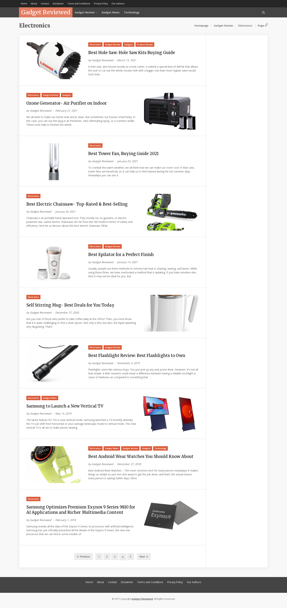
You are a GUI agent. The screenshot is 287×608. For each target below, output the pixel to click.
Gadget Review (223, 25)
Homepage (201, 25)
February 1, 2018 (65, 523)
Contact (45, 3)
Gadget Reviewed (45, 12)
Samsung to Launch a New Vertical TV (65, 408)
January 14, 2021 (127, 263)
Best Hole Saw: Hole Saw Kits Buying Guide (132, 53)
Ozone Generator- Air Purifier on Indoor (68, 103)
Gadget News (111, 12)
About (34, 3)
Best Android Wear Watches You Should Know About (142, 459)
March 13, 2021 (126, 60)
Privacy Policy (101, 3)
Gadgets (128, 44)
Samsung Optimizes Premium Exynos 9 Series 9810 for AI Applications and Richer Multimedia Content (79, 512)
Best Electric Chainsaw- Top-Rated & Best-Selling (78, 205)
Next (144, 559)
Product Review (144, 44)
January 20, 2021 (127, 162)
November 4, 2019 (128, 365)
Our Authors (117, 3)
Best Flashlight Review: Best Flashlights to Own (138, 357)
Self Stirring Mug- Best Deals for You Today (71, 306)
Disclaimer (58, 3)
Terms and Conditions (78, 3)
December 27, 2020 (67, 314)
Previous (83, 559)
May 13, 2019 (63, 415)
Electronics (95, 44)
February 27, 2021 (66, 111)
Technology (131, 12)
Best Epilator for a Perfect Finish (122, 256)
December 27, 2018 (129, 466)
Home (24, 3)
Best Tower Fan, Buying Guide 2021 (124, 154)
